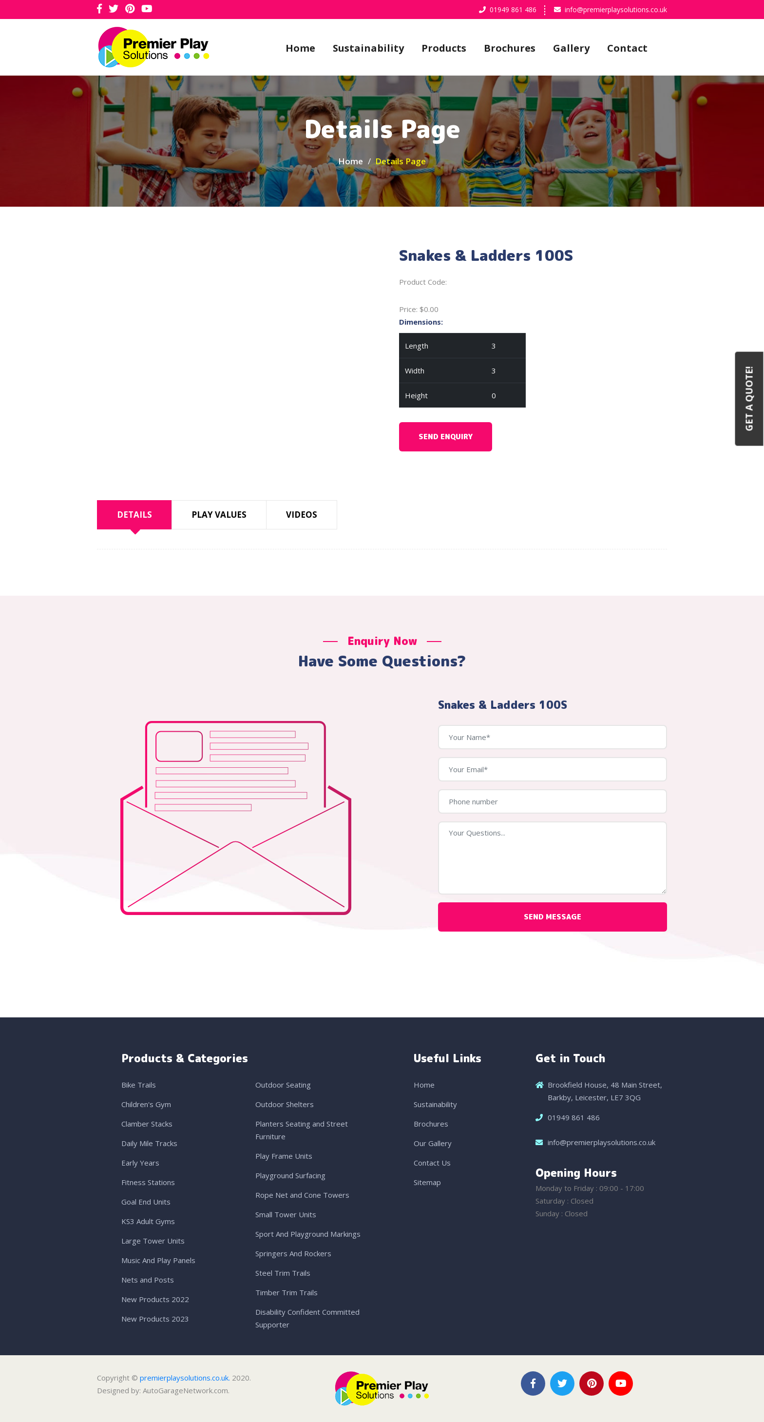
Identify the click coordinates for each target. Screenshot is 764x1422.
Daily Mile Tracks (149, 1143)
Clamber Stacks (146, 1124)
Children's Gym (146, 1104)
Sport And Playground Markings (308, 1234)
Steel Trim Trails (282, 1273)
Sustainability (368, 48)
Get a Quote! (749, 398)
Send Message (552, 917)
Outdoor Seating (283, 1085)
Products (443, 48)
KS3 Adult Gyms (148, 1221)
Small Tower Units (285, 1214)
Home (300, 48)
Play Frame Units (283, 1156)
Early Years (140, 1163)
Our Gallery (433, 1143)
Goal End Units (146, 1202)
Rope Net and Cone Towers (302, 1195)
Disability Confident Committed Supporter (307, 1318)
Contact (627, 48)
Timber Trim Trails (286, 1292)
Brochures (509, 48)
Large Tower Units (153, 1241)
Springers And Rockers (293, 1253)
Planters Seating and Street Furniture (301, 1130)
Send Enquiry (446, 436)
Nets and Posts (147, 1280)
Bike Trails (138, 1085)
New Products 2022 (155, 1299)
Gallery (571, 48)
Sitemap (427, 1182)
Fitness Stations (148, 1182)
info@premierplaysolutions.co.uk (616, 9)
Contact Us (432, 1163)
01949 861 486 (513, 9)
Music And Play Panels (158, 1260)
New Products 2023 (155, 1319)
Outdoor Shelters (284, 1104)
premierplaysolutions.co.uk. (185, 1378)
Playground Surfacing (290, 1175)
